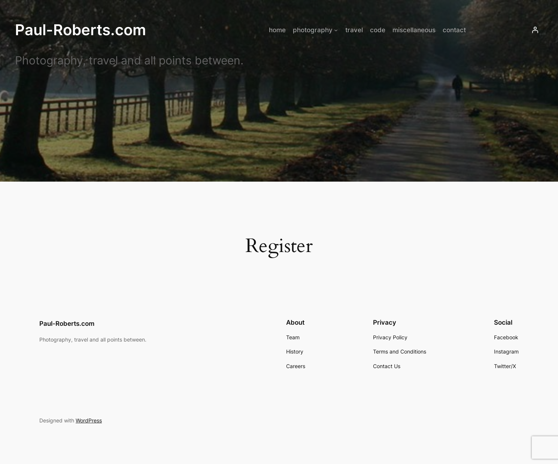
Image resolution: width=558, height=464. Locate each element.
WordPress (89, 420)
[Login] (535, 30)
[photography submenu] (336, 30)
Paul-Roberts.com (80, 30)
